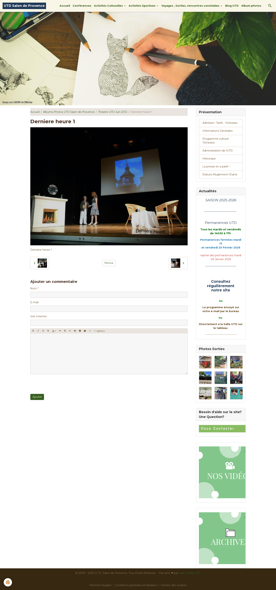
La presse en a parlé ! (215, 166)
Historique (209, 158)
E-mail (34, 302)
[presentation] (58, 384)
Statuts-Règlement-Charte (219, 174)
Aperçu (99, 331)
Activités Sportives (142, 5)
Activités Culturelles (108, 5)
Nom (33, 288)
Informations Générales (217, 130)
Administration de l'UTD (217, 150)
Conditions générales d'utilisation (136, 585)
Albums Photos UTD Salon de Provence (69, 112)
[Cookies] (8, 582)
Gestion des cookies (174, 585)
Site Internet (38, 316)
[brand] (24, 6)
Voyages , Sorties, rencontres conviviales (190, 5)
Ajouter (37, 397)
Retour (109, 263)
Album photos (251, 5)
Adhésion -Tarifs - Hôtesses (219, 123)
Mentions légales (100, 585)
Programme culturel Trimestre (215, 140)
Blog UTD (232, 5)
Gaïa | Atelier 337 (190, 573)
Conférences (82, 5)
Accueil (65, 5)
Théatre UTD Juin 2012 (112, 112)
